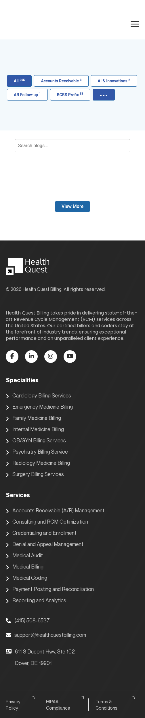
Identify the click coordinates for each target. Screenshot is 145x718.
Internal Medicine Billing (35, 429)
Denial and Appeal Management (44, 544)
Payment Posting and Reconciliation (50, 589)
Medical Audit (24, 555)
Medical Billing (24, 566)
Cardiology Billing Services (38, 395)
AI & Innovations (114, 80)
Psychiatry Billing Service (37, 451)
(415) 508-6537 (28, 620)
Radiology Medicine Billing (38, 463)
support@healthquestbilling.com (46, 635)
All (19, 80)
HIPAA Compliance (65, 704)
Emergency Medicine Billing (39, 406)
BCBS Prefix (70, 94)
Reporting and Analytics (36, 600)
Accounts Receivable (61, 80)
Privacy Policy (21, 704)
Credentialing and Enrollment (41, 533)
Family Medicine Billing (33, 418)
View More (72, 206)
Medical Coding (26, 578)
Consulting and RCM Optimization (47, 521)
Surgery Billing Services (35, 474)
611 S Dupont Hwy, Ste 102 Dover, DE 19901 (40, 657)
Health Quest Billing (42, 289)
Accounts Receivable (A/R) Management (55, 510)
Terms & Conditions (116, 704)
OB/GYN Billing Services (36, 440)
